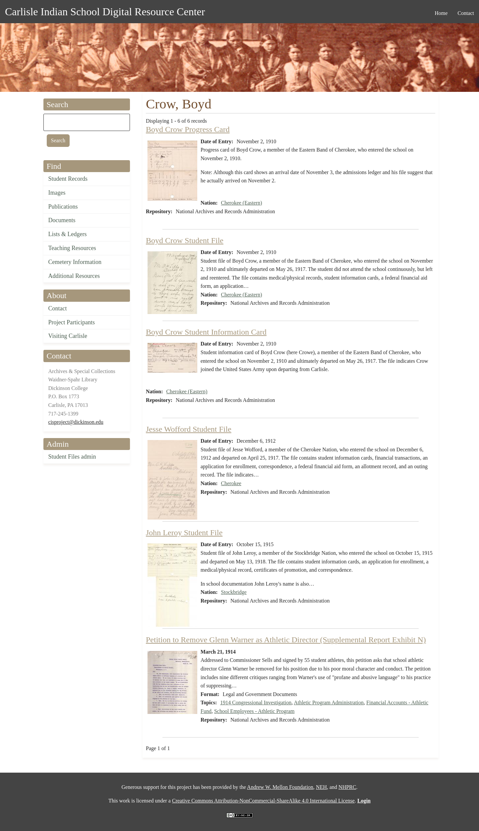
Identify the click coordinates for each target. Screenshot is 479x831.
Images (57, 192)
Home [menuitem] (441, 13)
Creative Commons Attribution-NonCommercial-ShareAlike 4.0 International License (263, 800)
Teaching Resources (72, 248)
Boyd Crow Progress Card (188, 129)
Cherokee (231, 483)
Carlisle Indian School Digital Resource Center (105, 12)
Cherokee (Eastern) (241, 203)
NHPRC (347, 787)
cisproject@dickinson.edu (75, 422)
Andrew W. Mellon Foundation (280, 787)
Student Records (68, 178)
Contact (57, 308)
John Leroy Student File (184, 532)
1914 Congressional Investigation (255, 702)
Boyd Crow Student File (184, 240)
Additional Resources (74, 276)
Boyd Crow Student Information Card (206, 332)
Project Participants (71, 322)
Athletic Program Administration (329, 702)
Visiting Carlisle (67, 336)
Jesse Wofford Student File (188, 429)
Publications (63, 206)
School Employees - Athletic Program (254, 711)
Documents (62, 220)
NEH (321, 787)
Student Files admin (72, 456)
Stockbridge (234, 592)
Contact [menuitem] (465, 13)
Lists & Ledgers (67, 234)
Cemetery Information (74, 262)
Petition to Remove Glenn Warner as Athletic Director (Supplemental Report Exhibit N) (286, 639)
